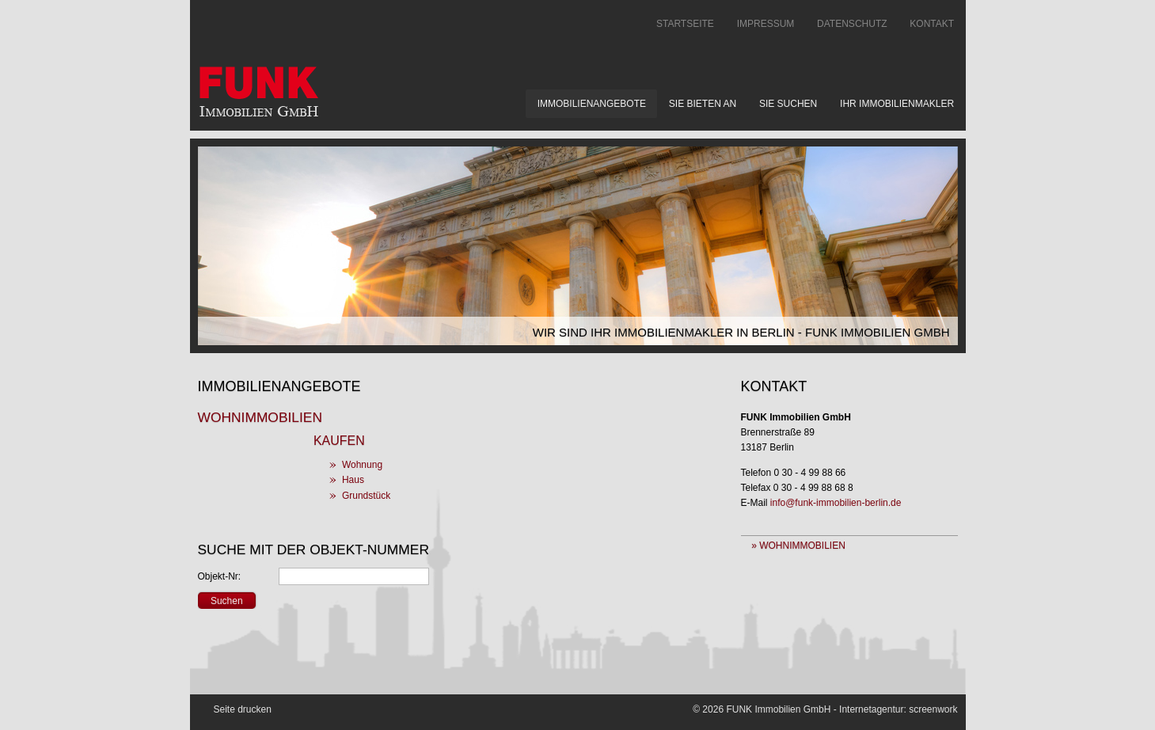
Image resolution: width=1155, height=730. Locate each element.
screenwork (933, 709)
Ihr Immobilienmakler (897, 103)
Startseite (685, 23)
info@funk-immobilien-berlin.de (836, 502)
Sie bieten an (702, 103)
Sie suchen (788, 103)
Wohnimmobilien (260, 417)
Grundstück (366, 495)
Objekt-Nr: (219, 576)
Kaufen (339, 440)
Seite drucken (243, 709)
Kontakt (932, 23)
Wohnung (362, 464)
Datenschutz (852, 23)
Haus (353, 479)
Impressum (766, 23)
